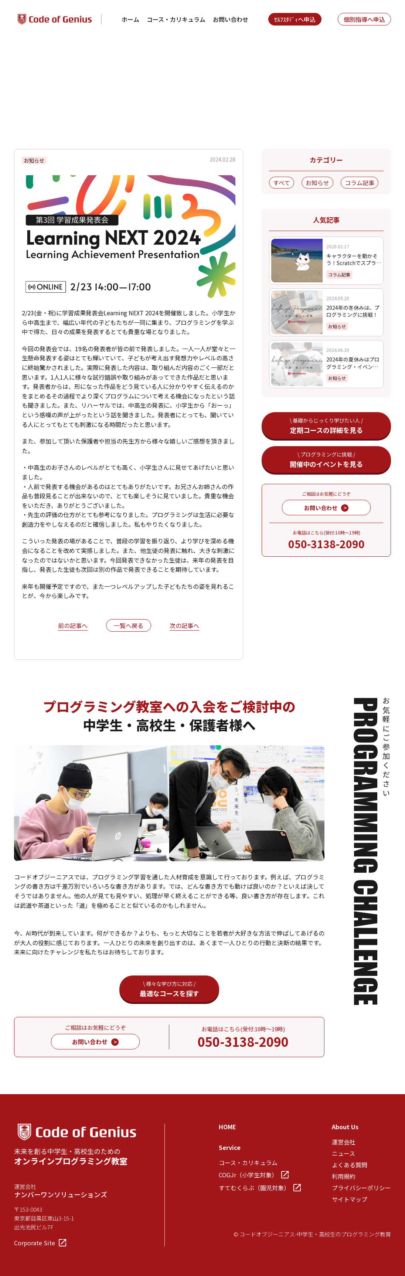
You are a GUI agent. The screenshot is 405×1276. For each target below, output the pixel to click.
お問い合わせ (230, 19)
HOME (227, 1127)
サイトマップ (349, 1199)
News (49, 58)
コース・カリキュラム (176, 19)
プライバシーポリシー (361, 1188)
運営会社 (343, 1142)
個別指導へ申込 (364, 19)
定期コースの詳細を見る (326, 426)
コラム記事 (359, 182)
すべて (281, 182)
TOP (20, 58)
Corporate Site (40, 1242)
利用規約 (343, 1176)
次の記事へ (184, 626)
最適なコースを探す (169, 989)
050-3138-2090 (326, 543)
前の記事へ (73, 626)
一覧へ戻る (128, 625)
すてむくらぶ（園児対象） (260, 1187)
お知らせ (317, 182)
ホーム (130, 19)
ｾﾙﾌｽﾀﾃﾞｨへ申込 (295, 19)
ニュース (343, 1153)
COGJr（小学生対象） (254, 1174)
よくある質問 (349, 1165)
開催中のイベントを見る (326, 460)
